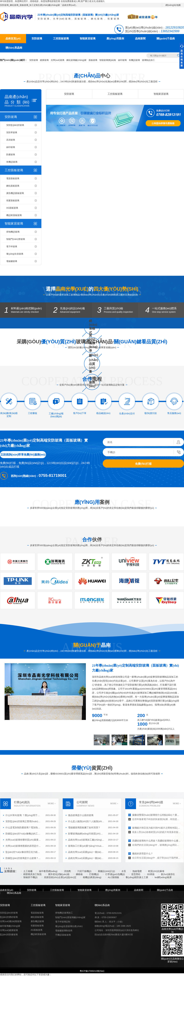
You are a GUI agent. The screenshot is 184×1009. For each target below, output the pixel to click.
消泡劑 (67, 871)
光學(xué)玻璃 (57, 60)
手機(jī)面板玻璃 (63, 935)
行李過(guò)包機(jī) (115, 874)
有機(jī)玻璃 (134, 60)
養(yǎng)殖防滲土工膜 (137, 877)
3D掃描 (150, 874)
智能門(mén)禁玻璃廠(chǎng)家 (70, 917)
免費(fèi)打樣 (143, 463)
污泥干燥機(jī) (84, 871)
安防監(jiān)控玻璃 (15, 125)
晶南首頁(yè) (13, 38)
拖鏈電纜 (137, 871)
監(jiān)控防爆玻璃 (9, 934)
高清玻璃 (10, 140)
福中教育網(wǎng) (48, 871)
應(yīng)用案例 (115, 38)
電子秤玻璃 (11, 246)
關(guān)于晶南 (166, 38)
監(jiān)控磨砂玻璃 (9, 917)
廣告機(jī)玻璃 (37, 921)
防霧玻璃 (10, 154)
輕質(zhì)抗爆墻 (156, 871)
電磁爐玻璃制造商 (63, 930)
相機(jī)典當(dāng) (92, 877)
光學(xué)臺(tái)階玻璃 (10, 921)
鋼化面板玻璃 (12, 186)
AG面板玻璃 (12, 208)
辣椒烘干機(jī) (30, 877)
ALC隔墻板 (113, 877)
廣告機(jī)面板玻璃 (15, 193)
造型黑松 (135, 874)
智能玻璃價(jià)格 (107, 60)
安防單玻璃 (11, 132)
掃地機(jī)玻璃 (12, 232)
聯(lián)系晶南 (14, 47)
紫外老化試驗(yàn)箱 (58, 874)
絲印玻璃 (122, 60)
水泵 (123, 871)
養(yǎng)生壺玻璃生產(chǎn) (68, 926)
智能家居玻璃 (87, 38)
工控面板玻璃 (61, 38)
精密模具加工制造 (32, 874)
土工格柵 (28, 871)
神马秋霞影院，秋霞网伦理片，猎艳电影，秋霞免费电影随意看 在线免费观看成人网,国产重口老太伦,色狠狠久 (52, 1)
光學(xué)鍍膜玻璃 (9, 930)
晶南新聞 (140, 38)
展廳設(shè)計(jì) (106, 871)
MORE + (52, 803)
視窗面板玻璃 (12, 200)
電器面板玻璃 (12, 178)
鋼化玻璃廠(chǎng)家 (76, 60)
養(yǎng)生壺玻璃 (14, 254)
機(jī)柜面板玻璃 (14, 215)
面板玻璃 (93, 60)
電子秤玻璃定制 (62, 921)
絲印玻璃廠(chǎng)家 (10, 926)
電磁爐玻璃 (11, 261)
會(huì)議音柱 (168, 874)
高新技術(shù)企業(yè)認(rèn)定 (60, 877)
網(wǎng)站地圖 (173, 5)
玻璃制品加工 (148, 60)
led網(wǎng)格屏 (163, 877)
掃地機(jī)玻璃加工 (64, 913)
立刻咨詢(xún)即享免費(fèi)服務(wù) (23, 454)
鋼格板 (79, 874)
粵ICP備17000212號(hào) (92, 971)
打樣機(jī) (94, 874)
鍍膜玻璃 (44, 60)
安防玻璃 (37, 38)
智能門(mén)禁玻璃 (15, 239)
